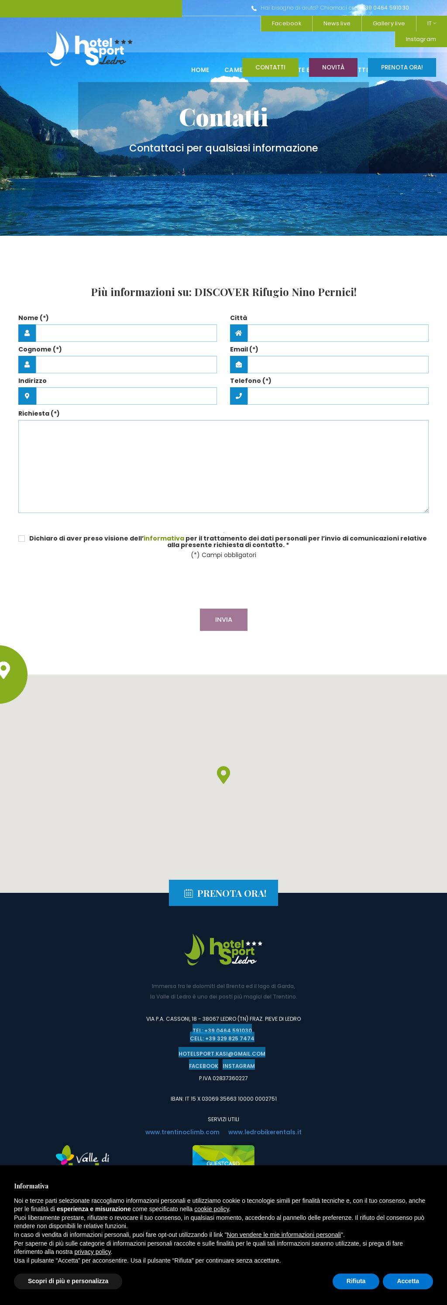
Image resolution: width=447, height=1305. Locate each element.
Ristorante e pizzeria (302, 49)
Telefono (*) (251, 380)
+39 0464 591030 (242, 7)
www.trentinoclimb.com (180, 1130)
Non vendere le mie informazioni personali (283, 1234)
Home (200, 49)
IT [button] (431, 7)
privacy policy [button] (93, 1251)
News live (337, 7)
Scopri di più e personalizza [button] (68, 1280)
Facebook (421, 23)
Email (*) (244, 349)
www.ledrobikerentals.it (267, 1130)
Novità (333, 67)
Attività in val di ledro (393, 49)
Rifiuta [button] (356, 1280)
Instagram (369, 23)
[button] (223, 775)
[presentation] (223, 585)
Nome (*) (33, 317)
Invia (223, 619)
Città (238, 317)
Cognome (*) (40, 349)
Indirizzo (32, 380)
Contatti (270, 67)
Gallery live (389, 7)
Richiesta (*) (39, 413)
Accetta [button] (408, 1280)
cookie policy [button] (211, 1208)
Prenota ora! (402, 67)
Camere (237, 49)
